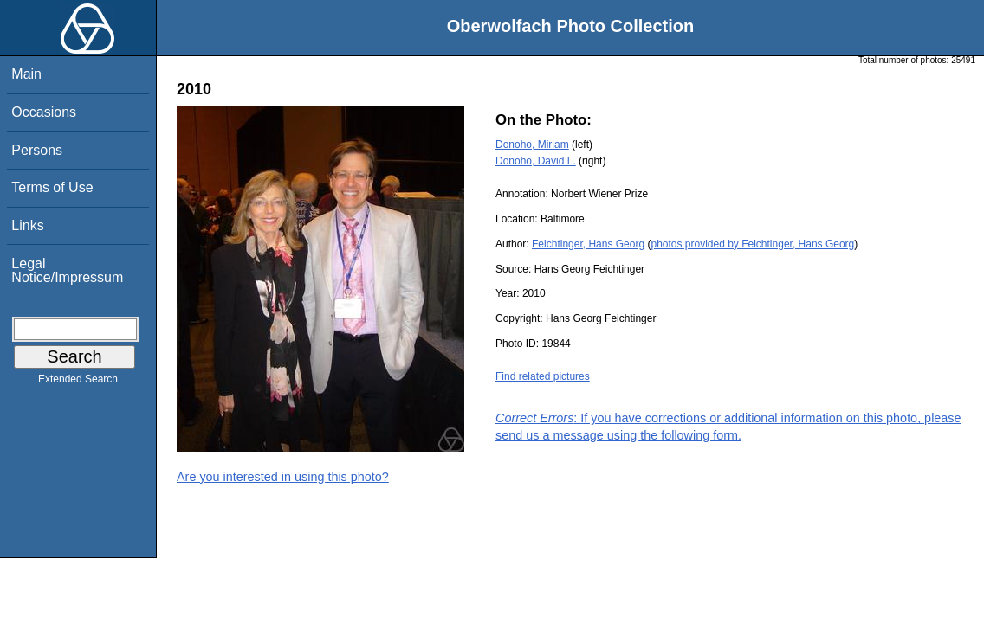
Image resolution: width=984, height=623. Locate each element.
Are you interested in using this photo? (283, 477)
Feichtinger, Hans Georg (588, 244)
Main (26, 74)
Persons (36, 150)
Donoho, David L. (535, 161)
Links (27, 225)
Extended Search (78, 382)
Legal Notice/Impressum (67, 270)
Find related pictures (542, 376)
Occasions (43, 112)
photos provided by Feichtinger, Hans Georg (752, 244)
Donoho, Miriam (532, 144)
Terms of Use (52, 187)
